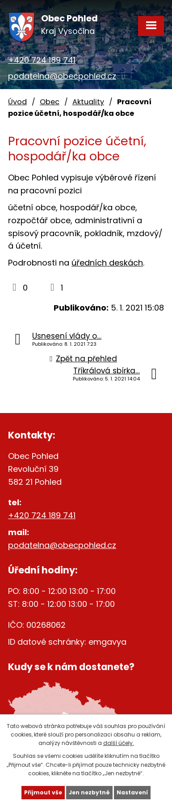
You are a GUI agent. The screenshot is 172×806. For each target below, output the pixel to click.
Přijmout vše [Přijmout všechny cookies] (43, 792)
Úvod (17, 102)
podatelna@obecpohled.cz (62, 76)
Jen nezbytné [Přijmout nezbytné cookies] (89, 792)
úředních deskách (107, 262)
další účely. (118, 743)
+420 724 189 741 (42, 59)
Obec (49, 102)
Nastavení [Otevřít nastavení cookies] (132, 792)
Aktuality (88, 102)
